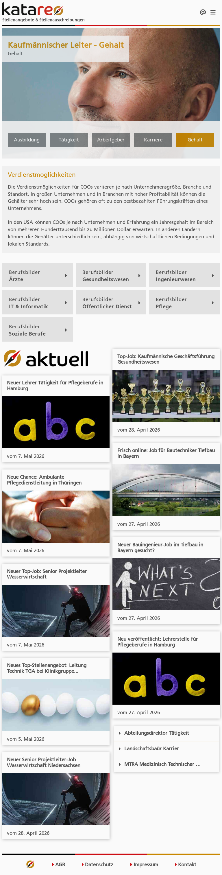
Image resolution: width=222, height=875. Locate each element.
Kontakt (185, 864)
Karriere (153, 140)
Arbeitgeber (111, 140)
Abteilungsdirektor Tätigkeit (153, 733)
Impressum (144, 864)
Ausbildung (27, 140)
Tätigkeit (69, 140)
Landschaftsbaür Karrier (148, 748)
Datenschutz (97, 864)
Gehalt (195, 140)
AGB (58, 864)
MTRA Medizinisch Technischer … (159, 764)
